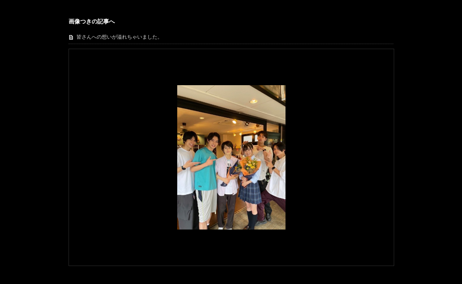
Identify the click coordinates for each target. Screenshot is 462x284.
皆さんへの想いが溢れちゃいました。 (119, 37)
